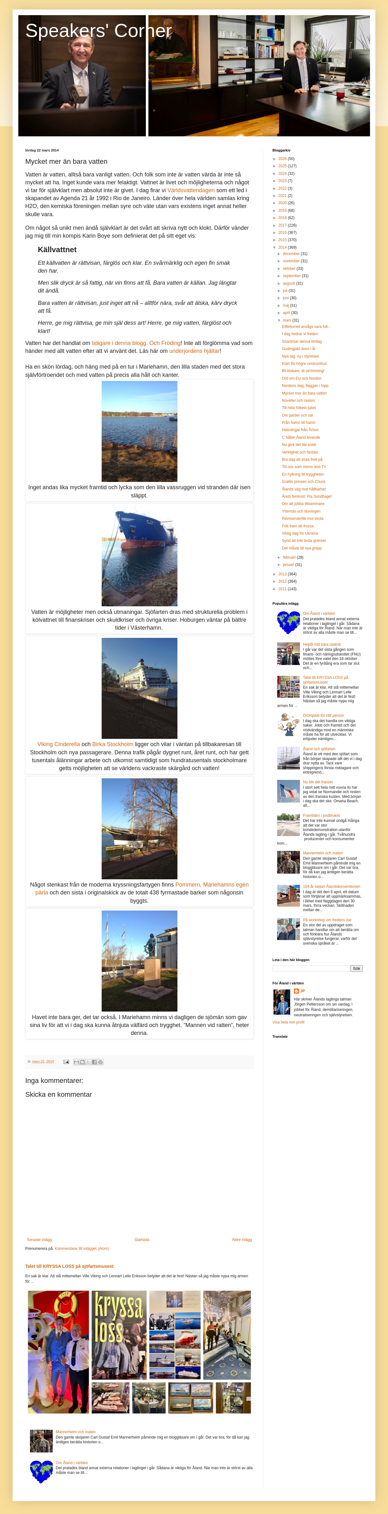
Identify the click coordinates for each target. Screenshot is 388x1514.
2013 (283, 574)
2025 (283, 166)
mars (287, 320)
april (287, 313)
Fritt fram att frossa (298, 526)
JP (302, 991)
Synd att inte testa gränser (304, 540)
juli (286, 290)
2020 (283, 203)
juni (286, 298)
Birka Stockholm (112, 744)
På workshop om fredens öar (327, 920)
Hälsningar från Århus (300, 430)
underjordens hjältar (194, 351)
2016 (283, 232)
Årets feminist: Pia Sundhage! (307, 496)
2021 (283, 195)
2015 (283, 240)
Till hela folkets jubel (299, 408)
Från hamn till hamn (298, 422)
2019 (283, 210)
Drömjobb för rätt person (323, 715)
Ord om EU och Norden (301, 378)
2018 (283, 218)
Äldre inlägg (242, 1240)
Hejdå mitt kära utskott (322, 644)
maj (286, 305)
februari (290, 557)
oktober (289, 268)
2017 (283, 225)
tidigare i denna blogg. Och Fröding (136, 343)
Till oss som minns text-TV (304, 467)
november (292, 261)
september (292, 276)
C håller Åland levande (301, 437)
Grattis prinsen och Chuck (303, 481)
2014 (283, 247)
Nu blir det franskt (318, 782)
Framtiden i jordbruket (321, 815)
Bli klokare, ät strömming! (303, 371)
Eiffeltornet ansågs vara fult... (306, 326)
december (292, 254)
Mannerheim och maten (76, 1432)
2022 (283, 188)
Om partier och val (297, 415)
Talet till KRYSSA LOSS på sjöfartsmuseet (69, 1266)
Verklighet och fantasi (300, 452)
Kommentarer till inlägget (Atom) (82, 1248)
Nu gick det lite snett (299, 444)
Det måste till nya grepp (302, 548)
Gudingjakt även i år (299, 349)
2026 (283, 159)
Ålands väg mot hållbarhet (304, 489)
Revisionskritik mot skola (302, 518)
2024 (283, 173)
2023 (283, 181)
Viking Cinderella (58, 744)
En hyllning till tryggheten (303, 474)
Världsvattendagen (191, 190)
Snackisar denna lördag (302, 341)
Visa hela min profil (288, 1022)
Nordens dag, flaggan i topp (305, 385)
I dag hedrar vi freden (300, 334)
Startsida (141, 1240)
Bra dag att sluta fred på (302, 459)
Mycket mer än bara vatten (304, 393)
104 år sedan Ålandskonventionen (331, 886)
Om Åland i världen (72, 1463)
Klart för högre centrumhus (304, 363)
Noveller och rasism (298, 400)
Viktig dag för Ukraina (300, 533)
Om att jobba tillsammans (303, 504)
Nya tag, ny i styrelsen (300, 356)
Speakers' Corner (98, 30)
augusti (289, 283)
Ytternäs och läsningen (301, 511)
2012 (283, 581)
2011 (283, 589)
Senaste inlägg (39, 1240)
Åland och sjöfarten (319, 749)
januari (289, 564)
